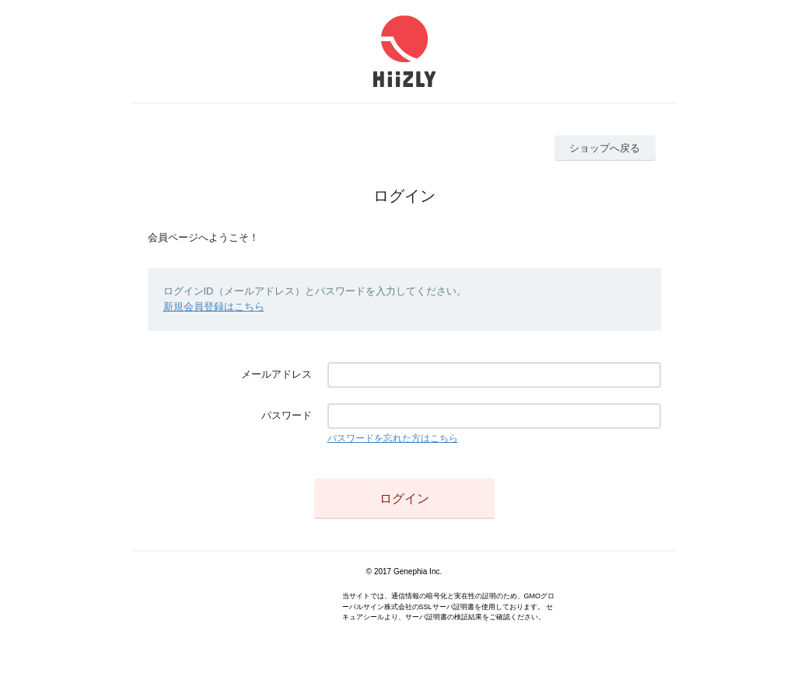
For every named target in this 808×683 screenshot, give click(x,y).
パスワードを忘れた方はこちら (392, 438)
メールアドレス (276, 374)
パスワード (286, 415)
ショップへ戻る (604, 148)
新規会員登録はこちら (213, 306)
